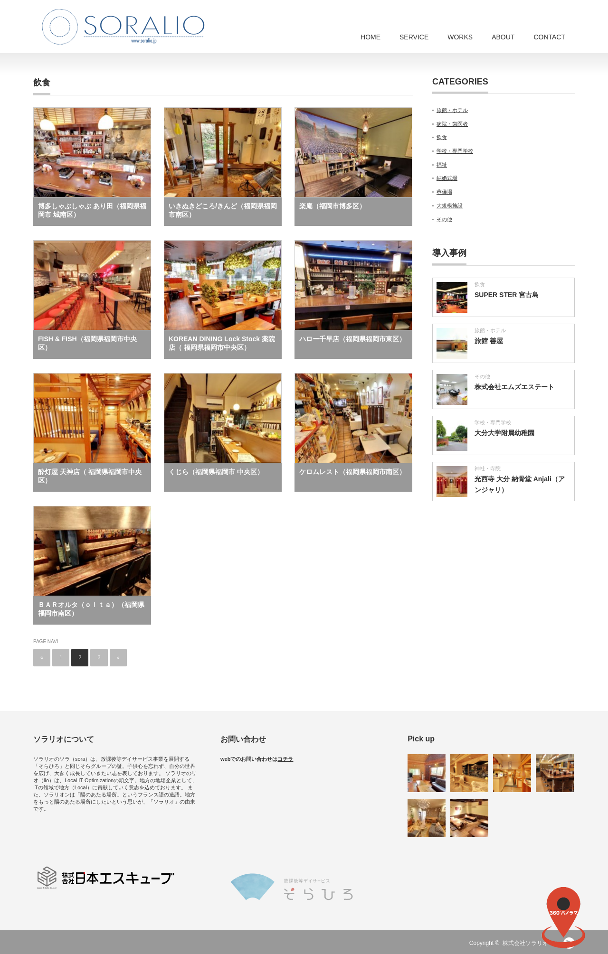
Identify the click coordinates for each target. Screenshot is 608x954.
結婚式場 (447, 178)
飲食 (442, 137)
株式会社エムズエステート (514, 387)
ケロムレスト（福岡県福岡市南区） (352, 472)
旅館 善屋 (489, 341)
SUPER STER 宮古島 (507, 295)
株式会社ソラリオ (528, 943)
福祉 (442, 165)
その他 (444, 219)
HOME (370, 37)
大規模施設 (450, 205)
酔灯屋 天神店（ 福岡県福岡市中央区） (90, 476)
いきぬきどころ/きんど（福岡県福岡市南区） (223, 210)
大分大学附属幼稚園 (504, 433)
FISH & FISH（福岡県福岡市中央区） (87, 343)
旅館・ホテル (452, 110)
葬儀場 (444, 192)
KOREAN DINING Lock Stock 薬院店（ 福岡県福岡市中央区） (222, 343)
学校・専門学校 (455, 151)
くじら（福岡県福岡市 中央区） (216, 472)
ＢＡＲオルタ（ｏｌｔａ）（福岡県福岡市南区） (91, 609)
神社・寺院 (488, 468)
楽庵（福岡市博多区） (332, 206)
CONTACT (549, 37)
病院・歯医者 (452, 124)
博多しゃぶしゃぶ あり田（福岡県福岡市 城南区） (92, 210)
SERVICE (413, 37)
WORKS (460, 37)
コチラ (285, 759)
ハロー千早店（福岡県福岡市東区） (352, 339)
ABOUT (503, 37)
